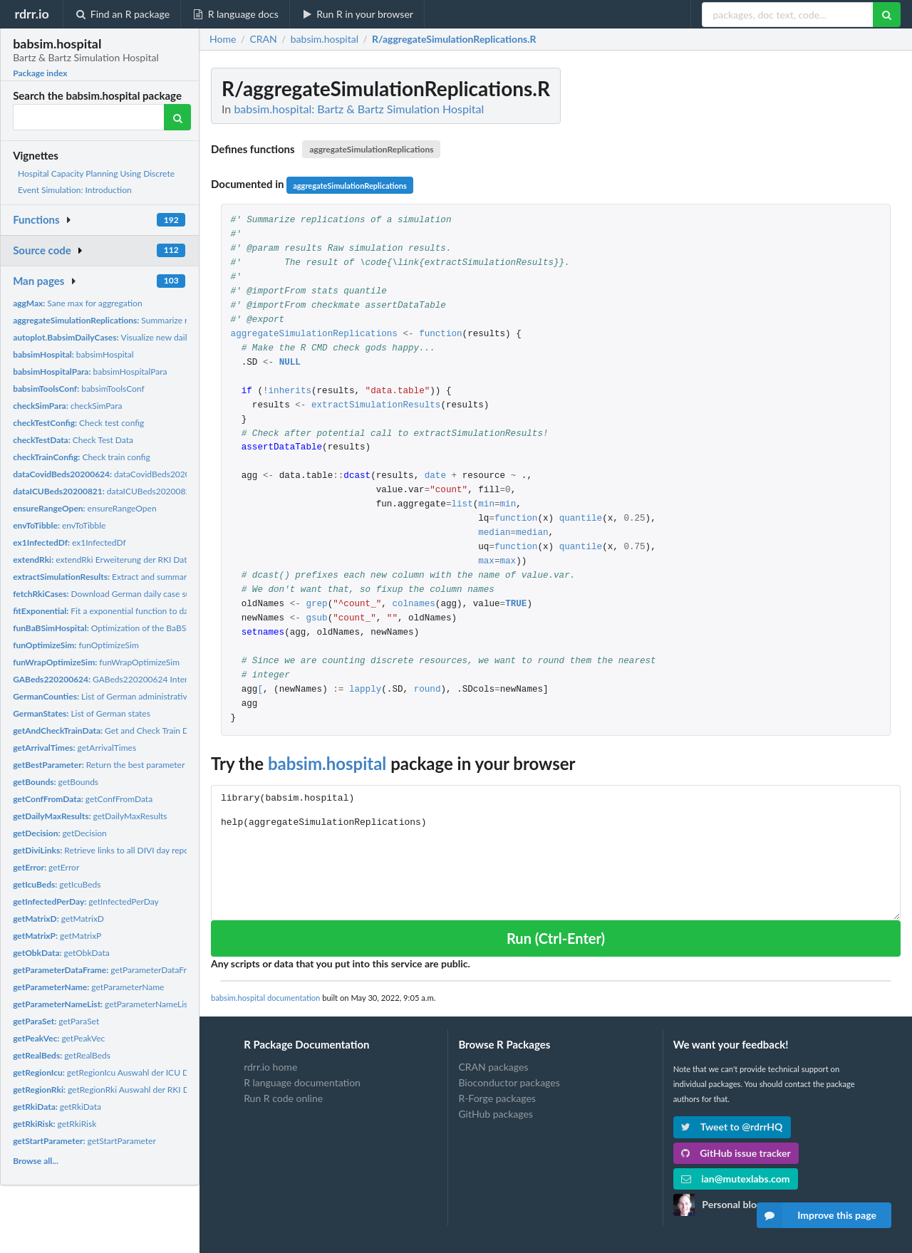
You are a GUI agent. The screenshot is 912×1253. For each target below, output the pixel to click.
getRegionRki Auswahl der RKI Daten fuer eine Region (141, 1089)
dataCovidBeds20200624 (111, 474)
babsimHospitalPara (90, 371)
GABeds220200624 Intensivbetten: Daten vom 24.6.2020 (161, 679)
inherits (290, 391)
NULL (290, 363)
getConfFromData (82, 799)
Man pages (38, 280)
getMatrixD (58, 918)
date (435, 476)
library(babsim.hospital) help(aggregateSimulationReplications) (556, 852)
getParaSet (56, 1021)
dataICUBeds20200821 (104, 491)
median (494, 533)
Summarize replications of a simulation (149, 320)
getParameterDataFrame (107, 970)
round (427, 690)
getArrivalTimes (74, 747)
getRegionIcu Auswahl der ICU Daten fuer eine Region (141, 1072)
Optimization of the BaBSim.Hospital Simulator (139, 628)
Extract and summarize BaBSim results (134, 576)
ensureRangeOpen (84, 508)
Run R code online (283, 1098)
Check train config (81, 457)
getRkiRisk (54, 1123)
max (486, 562)
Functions (36, 219)
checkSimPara (67, 405)
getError (46, 867)
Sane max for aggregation (77, 303)
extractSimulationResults (375, 406)
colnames (413, 604)
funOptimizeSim (76, 645)
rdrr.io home (270, 1067)
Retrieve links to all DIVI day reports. (107, 850)
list (461, 505)
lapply (365, 690)
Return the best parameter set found (117, 764)
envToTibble (59, 525)
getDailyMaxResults (90, 816)
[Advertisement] (794, 281)
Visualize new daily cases (113, 337)
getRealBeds (61, 1055)
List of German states (81, 713)
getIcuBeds (56, 884)
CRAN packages (493, 1067)
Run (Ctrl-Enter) (556, 938)
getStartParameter (84, 1140)
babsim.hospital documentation (265, 997)
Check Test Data (73, 440)
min (486, 505)
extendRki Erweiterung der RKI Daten (104, 559)
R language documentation (302, 1082)
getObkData (61, 952)
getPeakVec (59, 1038)
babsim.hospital (327, 763)
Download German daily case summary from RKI (132, 593)
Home (222, 39)
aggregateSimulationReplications (371, 149)
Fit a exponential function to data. (105, 610)
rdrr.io (31, 13)
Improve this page (816, 1215)
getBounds (55, 781)
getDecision (60, 833)
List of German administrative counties (119, 696)
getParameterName (88, 987)
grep (316, 604)
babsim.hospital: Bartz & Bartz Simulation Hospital (359, 108)
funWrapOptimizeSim (96, 662)
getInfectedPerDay (86, 901)
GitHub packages (495, 1114)
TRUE (516, 604)
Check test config (78, 422)
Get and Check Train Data (106, 730)
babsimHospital (73, 354)
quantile (580, 519)
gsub (316, 619)
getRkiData (57, 1106)
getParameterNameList (101, 1004)
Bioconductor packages (508, 1082)
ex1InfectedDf (69, 542)
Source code (42, 250)
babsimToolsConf (79, 388)
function (440, 334)
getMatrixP (57, 935)
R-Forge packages (496, 1098)
